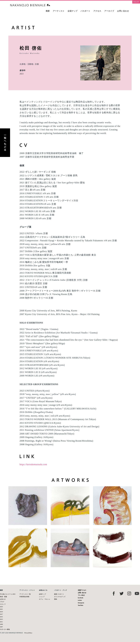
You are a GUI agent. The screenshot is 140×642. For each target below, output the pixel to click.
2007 (1, 627)
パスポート (85, 11)
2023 (22, 74)
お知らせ (3, 599)
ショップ (42, 596)
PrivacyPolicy (28, 633)
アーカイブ (109, 11)
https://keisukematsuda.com (33, 464)
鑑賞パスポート (59, 594)
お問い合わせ (123, 11)
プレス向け (81, 595)
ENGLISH (136, 2)
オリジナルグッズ (59, 596)
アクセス (97, 11)
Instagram (81, 603)
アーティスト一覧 (25, 594)
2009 (1, 624)
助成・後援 (3, 596)
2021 (1, 609)
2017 (1, 614)
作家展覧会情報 (24, 596)
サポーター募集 (5, 629)
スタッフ (3, 604)
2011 (1, 622)
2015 (1, 617)
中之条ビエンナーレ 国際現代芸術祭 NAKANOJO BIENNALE (30, 5)
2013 (1, 619)
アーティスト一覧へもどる (5, 142)
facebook (80, 598)
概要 (48, 11)
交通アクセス (82, 590)
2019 (1, 611)
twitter (80, 600)
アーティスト (59, 11)
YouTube (80, 605)
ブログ (2, 601)
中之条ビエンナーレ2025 (7, 594)
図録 (55, 599)
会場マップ (72, 11)
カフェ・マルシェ (44, 599)
